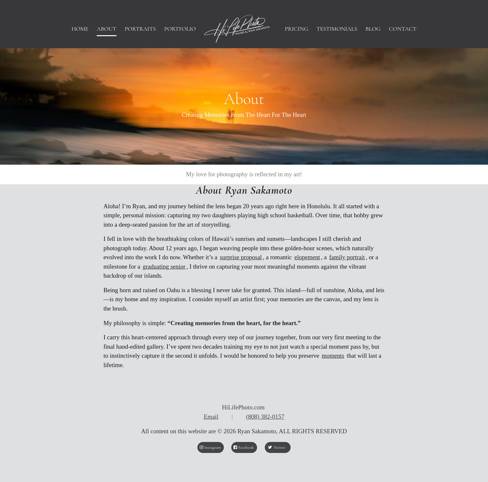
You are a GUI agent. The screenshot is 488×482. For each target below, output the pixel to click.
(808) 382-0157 (265, 416)
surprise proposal (241, 257)
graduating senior (164, 266)
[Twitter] (278, 447)
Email (211, 416)
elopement (307, 257)
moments (333, 355)
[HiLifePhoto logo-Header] (244, 28)
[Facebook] (244, 447)
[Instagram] (210, 447)
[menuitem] (80, 28)
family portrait (347, 257)
